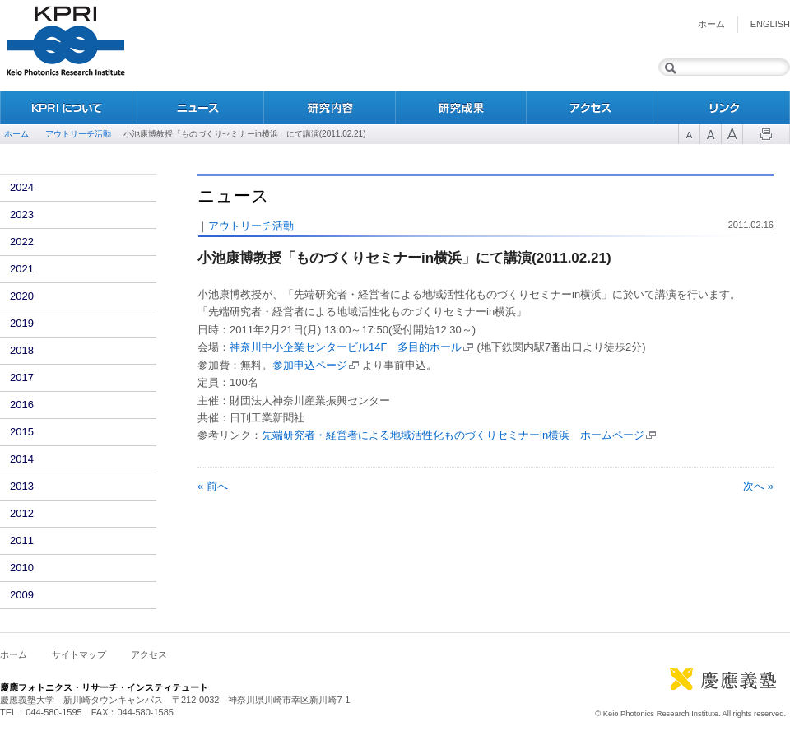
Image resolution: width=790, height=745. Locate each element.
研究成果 (461, 107)
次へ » (758, 486)
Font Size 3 (731, 134)
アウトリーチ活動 (78, 133)
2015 (22, 432)
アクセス (592, 107)
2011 (22, 540)
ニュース (197, 107)
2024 (22, 187)
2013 (22, 486)
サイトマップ (79, 654)
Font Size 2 (710, 134)
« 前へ (213, 486)
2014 (22, 459)
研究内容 (329, 107)
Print (766, 134)
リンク (724, 107)
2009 (22, 595)
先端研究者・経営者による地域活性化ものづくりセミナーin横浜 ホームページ (453, 435)
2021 (22, 269)
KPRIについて (66, 107)
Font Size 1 (688, 134)
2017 (22, 377)
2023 (22, 214)
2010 (22, 567)
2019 (22, 323)
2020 (22, 296)
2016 (22, 404)
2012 (22, 513)
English (770, 24)
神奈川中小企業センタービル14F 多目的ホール (346, 347)
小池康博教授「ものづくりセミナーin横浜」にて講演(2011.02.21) (404, 258)
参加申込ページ (309, 365)
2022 (22, 241)
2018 (22, 350)
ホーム (711, 24)
